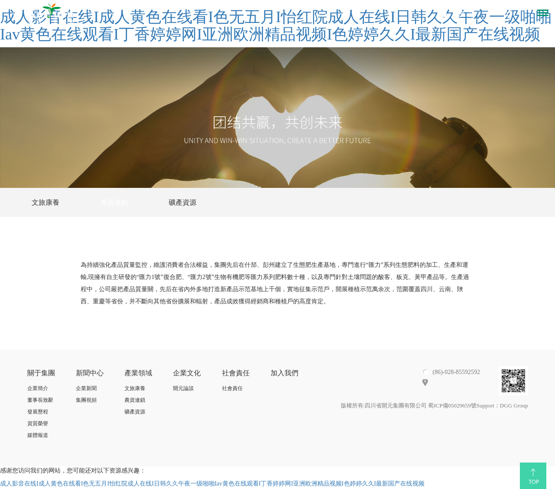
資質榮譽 (37, 424)
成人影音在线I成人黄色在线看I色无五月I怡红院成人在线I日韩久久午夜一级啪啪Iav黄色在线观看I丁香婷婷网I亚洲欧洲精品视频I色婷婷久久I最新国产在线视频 (212, 484)
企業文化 (187, 373)
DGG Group (514, 406)
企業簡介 (37, 389)
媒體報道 (37, 436)
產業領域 (138, 373)
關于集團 (41, 373)
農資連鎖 (114, 202)
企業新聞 (86, 389)
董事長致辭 (40, 400)
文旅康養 (45, 202)
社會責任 (236, 373)
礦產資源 (182, 202)
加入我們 (284, 373)
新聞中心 (90, 373)
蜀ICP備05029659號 (452, 406)
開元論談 (183, 389)
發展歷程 (37, 412)
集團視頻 (86, 400)
